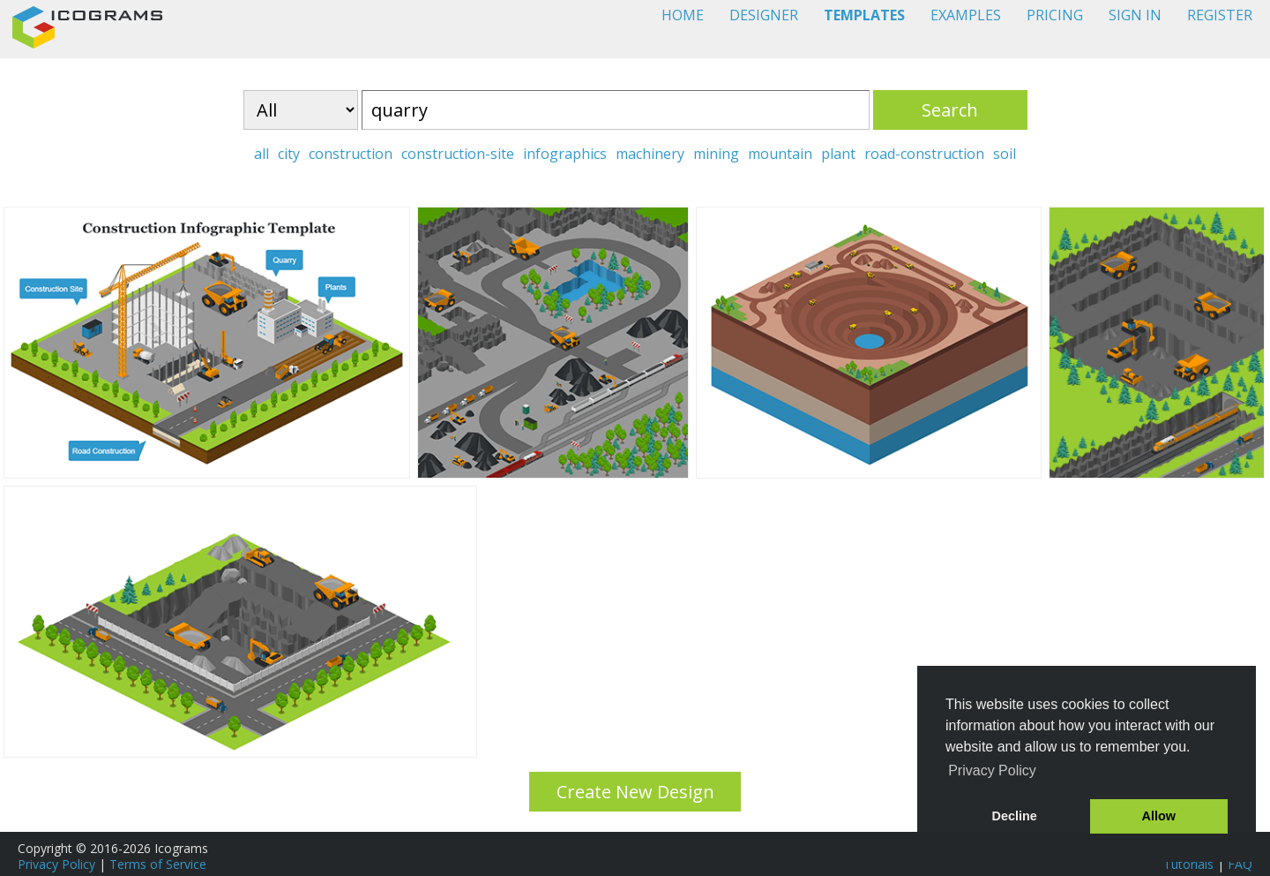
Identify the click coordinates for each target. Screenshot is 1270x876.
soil (1004, 153)
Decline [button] (1014, 816)
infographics (565, 153)
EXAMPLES (965, 15)
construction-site (457, 153)
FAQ (1240, 864)
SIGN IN (1135, 15)
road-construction (924, 153)
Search (950, 110)
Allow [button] (1159, 816)
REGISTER (1219, 15)
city (289, 153)
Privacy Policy (56, 864)
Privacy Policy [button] (992, 770)
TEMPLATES (864, 15)
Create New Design (635, 792)
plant (838, 153)
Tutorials (1188, 864)
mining (716, 153)
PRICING (1055, 15)
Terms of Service (157, 864)
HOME (682, 15)
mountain (780, 153)
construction (350, 153)
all (261, 153)
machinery (650, 153)
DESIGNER (763, 15)
